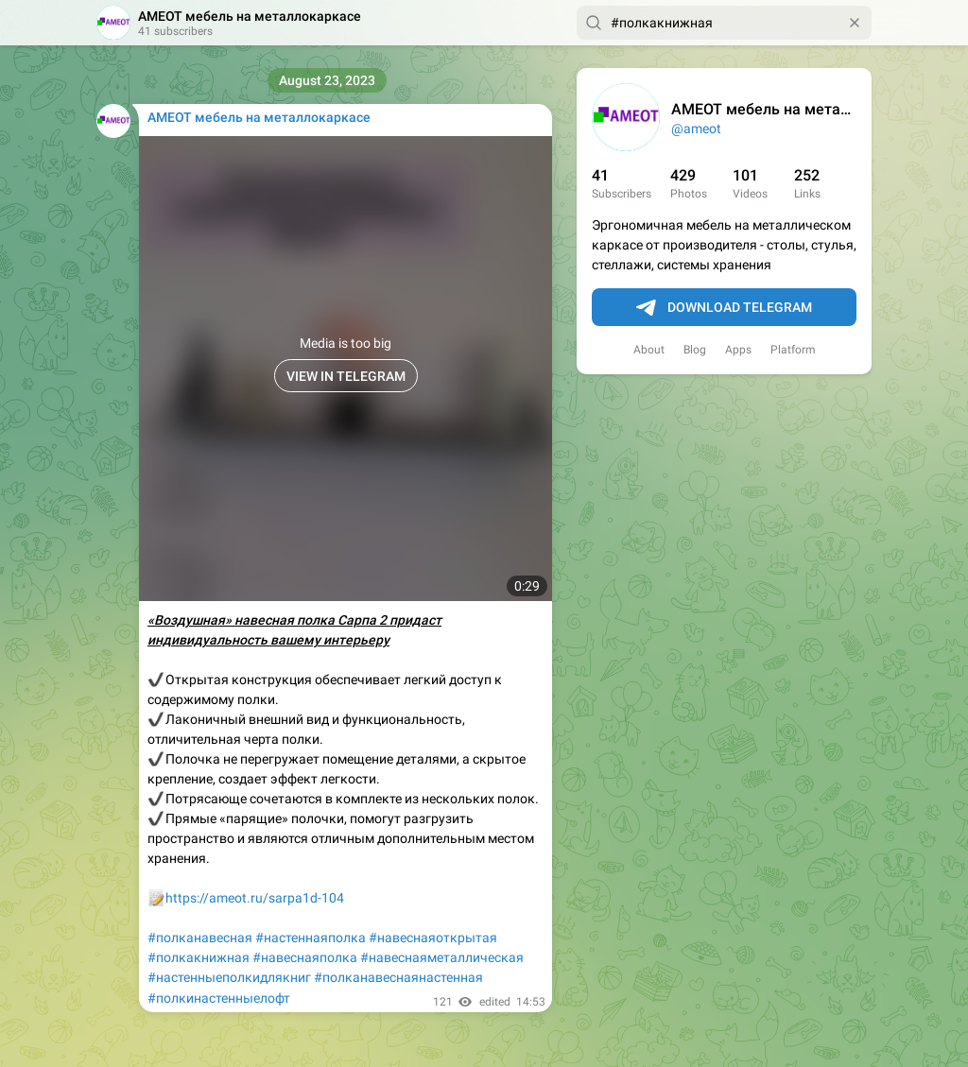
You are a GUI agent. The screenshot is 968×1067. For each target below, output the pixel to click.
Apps (738, 349)
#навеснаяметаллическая (442, 957)
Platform (793, 349)
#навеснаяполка (304, 957)
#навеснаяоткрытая (433, 937)
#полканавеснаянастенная (398, 977)
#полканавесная (199, 937)
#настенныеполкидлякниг (229, 977)
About (649, 349)
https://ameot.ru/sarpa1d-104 (254, 897)
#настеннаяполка (310, 937)
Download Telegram (724, 308)
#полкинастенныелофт (218, 998)
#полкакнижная (198, 957)
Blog (694, 349)
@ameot (696, 128)
